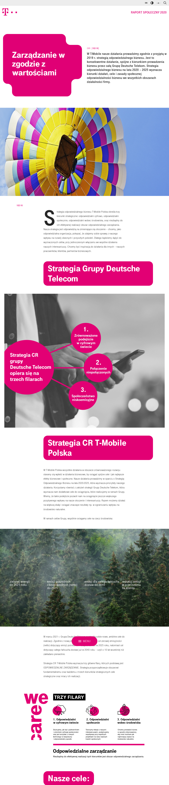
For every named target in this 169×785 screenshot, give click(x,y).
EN (146, 3)
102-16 (95, 48)
